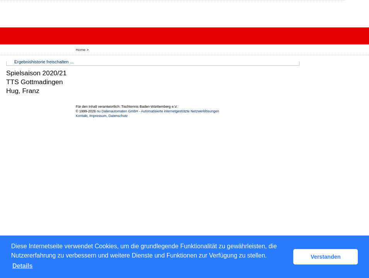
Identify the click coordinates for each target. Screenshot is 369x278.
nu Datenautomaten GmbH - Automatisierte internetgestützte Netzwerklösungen (158, 111)
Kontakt (81, 116)
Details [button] (22, 266)
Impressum (97, 116)
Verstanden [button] (326, 257)
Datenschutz (118, 116)
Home (80, 49)
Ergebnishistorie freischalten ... (43, 61)
